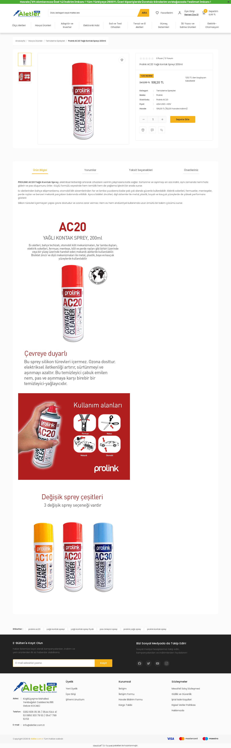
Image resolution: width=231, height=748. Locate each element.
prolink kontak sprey (156, 629)
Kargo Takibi (125, 705)
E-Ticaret (108, 745)
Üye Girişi (71, 694)
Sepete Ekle (182, 119)
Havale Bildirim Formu (131, 699)
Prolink (159, 95)
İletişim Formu (126, 694)
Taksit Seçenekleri (141, 170)
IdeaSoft (97, 745)
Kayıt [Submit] (103, 663)
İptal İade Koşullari (182, 699)
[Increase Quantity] (162, 119)
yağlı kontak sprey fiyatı (82, 629)
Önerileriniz (191, 170)
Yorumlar (90, 170)
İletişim (123, 688)
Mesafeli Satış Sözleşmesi (186, 688)
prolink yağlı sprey (132, 629)
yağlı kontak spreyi (56, 629)
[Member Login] (180, 13)
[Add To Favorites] (122, 60)
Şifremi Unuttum (75, 699)
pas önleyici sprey (108, 629)
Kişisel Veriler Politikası (184, 705)
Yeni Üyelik (71, 688)
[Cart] (210, 13)
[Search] (98, 13)
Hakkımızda (178, 710)
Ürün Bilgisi (40, 170)
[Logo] (27, 13)
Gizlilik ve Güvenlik (182, 694)
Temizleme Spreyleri (166, 90)
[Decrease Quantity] (143, 119)
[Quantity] (152, 119)
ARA (144, 13)
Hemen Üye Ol (191, 14)
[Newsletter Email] (62, 663)
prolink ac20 (34, 629)
